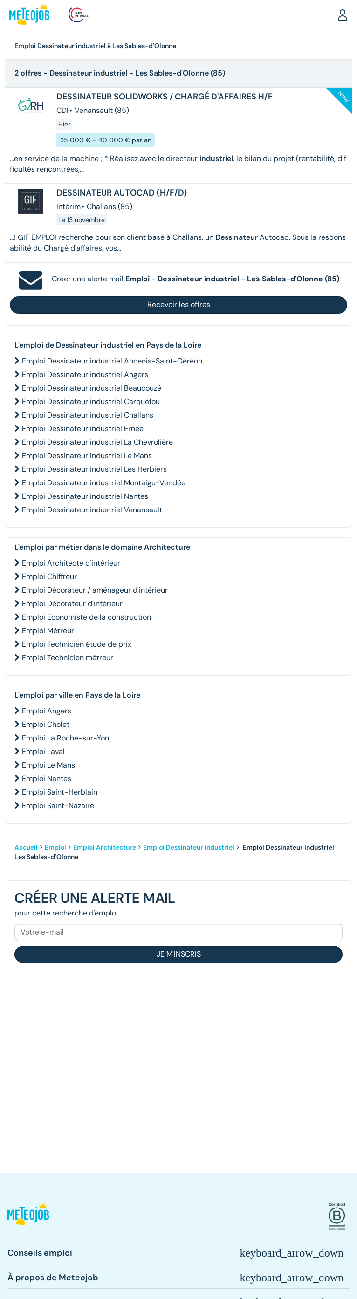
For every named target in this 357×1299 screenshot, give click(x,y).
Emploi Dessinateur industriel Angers (85, 374)
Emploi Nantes (46, 778)
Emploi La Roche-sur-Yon (65, 738)
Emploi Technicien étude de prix (76, 644)
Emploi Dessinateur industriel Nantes (85, 496)
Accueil (26, 847)
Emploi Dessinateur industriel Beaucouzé (91, 388)
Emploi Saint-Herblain (59, 792)
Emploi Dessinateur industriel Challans (87, 415)
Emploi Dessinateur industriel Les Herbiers (94, 469)
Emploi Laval (43, 751)
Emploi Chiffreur (49, 576)
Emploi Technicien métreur (67, 658)
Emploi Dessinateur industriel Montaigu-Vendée (103, 483)
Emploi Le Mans (48, 765)
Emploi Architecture (104, 847)
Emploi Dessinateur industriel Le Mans (87, 456)
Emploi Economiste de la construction (86, 617)
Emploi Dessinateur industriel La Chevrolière (97, 442)
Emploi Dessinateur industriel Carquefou (91, 401)
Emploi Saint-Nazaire (58, 805)
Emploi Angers (46, 711)
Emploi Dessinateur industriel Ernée (83, 428)
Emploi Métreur (48, 631)
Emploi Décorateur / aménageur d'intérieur (95, 590)
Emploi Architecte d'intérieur (71, 563)
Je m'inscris (179, 954)
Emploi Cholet (45, 724)
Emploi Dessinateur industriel (188, 847)
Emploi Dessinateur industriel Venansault (92, 510)
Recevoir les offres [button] (178, 304)
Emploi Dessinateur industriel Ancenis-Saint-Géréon (112, 361)
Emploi (55, 847)
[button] (342, 14)
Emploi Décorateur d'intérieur (72, 603)
